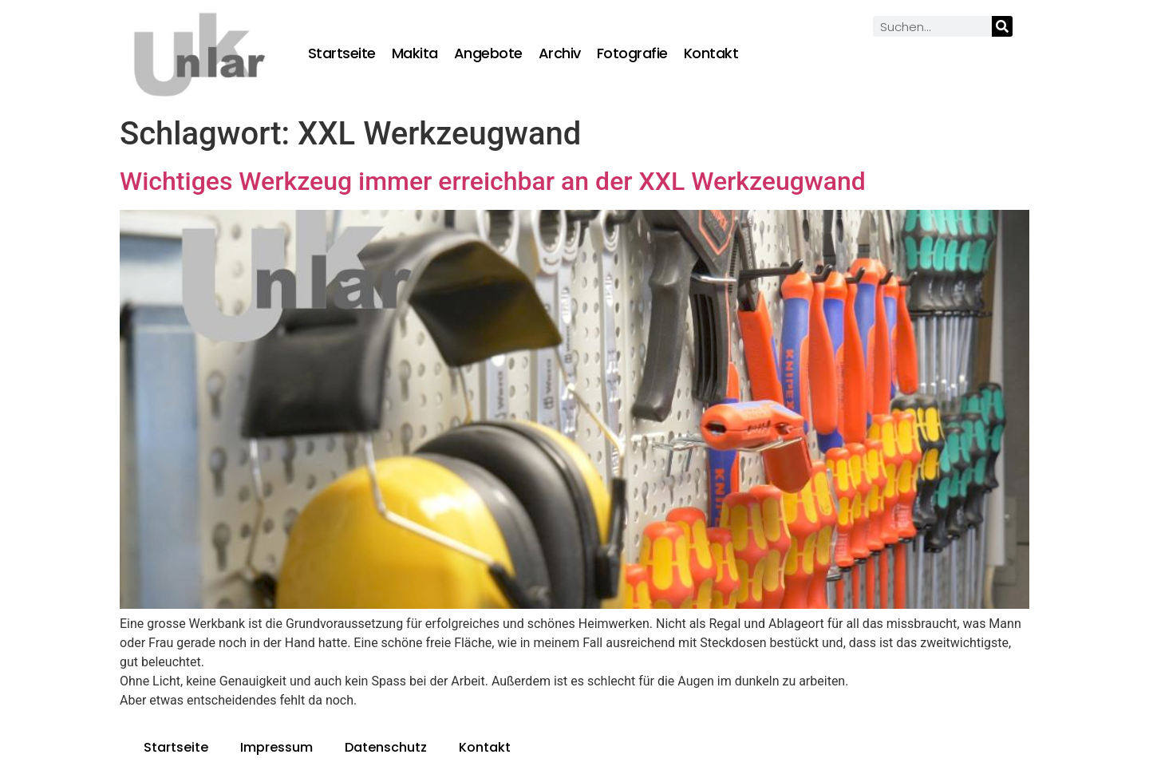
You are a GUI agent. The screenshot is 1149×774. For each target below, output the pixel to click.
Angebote (488, 53)
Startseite (342, 53)
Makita (415, 53)
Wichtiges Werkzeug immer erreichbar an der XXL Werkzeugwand (493, 181)
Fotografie (632, 53)
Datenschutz (386, 747)
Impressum (276, 747)
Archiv (560, 53)
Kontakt (711, 53)
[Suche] (1002, 26)
